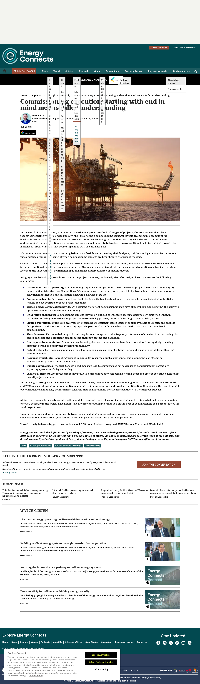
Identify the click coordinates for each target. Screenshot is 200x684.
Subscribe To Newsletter (184, 48)
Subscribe (106, 642)
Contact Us (142, 642)
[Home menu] (5, 71)
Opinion (69, 71)
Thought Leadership (58, 95)
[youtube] (183, 643)
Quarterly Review (133, 71)
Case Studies (91, 642)
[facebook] (158, 643)
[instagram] (165, 643)
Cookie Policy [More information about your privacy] (36, 676)
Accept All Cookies (101, 655)
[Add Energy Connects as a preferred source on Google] (28, 132)
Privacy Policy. (9, 472)
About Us (57, 642)
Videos (34, 642)
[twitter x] (171, 643)
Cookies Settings (101, 669)
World (56, 71)
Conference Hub (181, 71)
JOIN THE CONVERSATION (158, 464)
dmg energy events (157, 71)
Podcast (83, 71)
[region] (62, 664)
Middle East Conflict (24, 71)
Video (97, 71)
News (45, 71)
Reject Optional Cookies (101, 662)
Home (23, 95)
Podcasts (45, 642)
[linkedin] (177, 643)
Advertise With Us (159, 48)
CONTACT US (134, 670)
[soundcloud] (190, 643)
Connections (112, 71)
